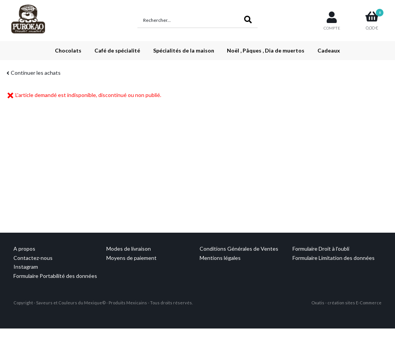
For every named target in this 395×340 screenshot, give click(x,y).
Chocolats (68, 50)
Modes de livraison (128, 248)
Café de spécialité (117, 50)
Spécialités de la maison (183, 50)
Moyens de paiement (131, 258)
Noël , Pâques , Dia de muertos (265, 50)
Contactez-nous (33, 258)
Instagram (25, 266)
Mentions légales (220, 258)
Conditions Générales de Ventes (239, 248)
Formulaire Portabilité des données (55, 276)
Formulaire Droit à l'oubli (321, 248)
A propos (24, 248)
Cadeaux (328, 50)
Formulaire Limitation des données (334, 258)
